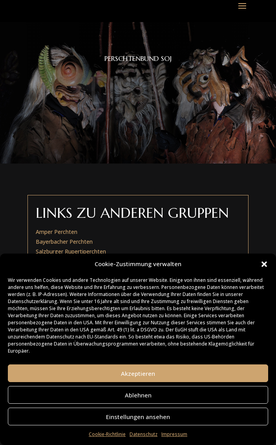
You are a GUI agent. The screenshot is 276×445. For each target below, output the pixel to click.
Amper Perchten (56, 231)
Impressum (174, 434)
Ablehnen (138, 395)
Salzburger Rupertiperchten (71, 251)
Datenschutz (143, 434)
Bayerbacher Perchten (64, 241)
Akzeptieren (138, 373)
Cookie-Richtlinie (107, 434)
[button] (264, 264)
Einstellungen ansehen (138, 417)
